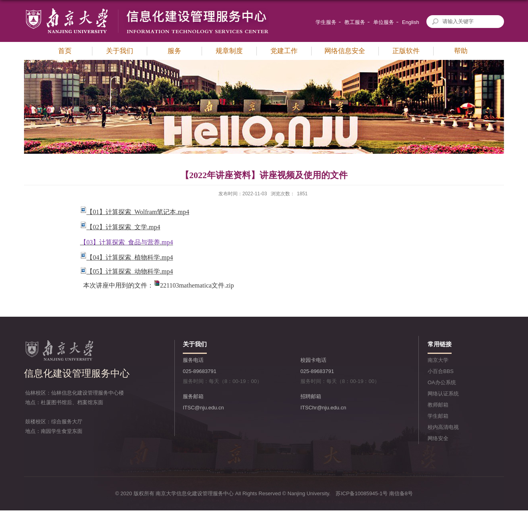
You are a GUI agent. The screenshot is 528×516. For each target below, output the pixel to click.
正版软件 (406, 51)
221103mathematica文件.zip (197, 285)
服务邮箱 (193, 396)
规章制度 (229, 51)
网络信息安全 (344, 51)
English (410, 22)
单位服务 (383, 22)
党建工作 (284, 51)
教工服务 (354, 22)
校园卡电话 (313, 360)
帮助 (461, 51)
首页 (65, 51)
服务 (174, 51)
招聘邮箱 (310, 396)
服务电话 (193, 360)
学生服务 (326, 22)
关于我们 (119, 51)
